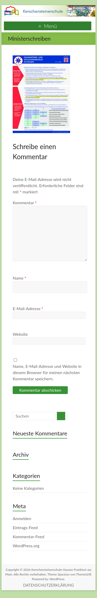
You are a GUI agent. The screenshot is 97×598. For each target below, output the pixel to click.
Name (19, 277)
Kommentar (25, 202)
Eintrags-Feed (25, 527)
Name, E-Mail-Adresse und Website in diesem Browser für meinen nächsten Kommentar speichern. (47, 372)
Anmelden (22, 518)
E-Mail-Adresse (28, 308)
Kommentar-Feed (28, 536)
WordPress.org (26, 545)
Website (20, 334)
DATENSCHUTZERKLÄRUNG (48, 585)
